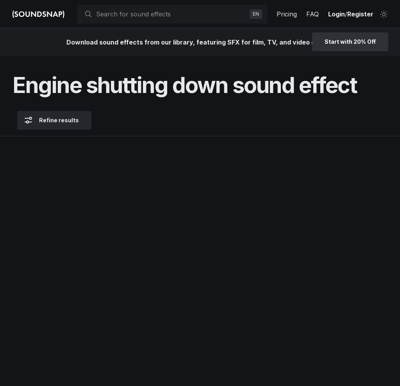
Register (360, 14)
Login (336, 14)
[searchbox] (171, 14)
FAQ (312, 14)
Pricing (287, 14)
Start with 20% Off (350, 41)
